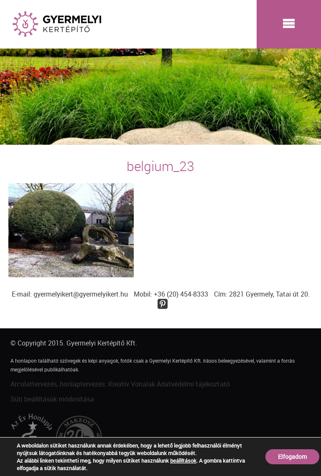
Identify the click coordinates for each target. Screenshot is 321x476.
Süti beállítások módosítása (52, 399)
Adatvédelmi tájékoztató (193, 384)
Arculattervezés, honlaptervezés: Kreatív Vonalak (82, 384)
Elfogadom (292, 457)
